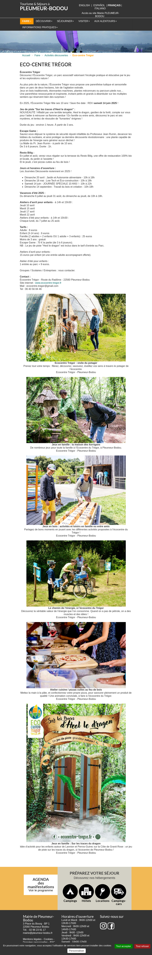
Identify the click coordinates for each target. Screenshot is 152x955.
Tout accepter (123, 946)
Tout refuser (142, 946)
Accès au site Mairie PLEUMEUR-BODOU (100, 15)
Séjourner (65, 21)
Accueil (26, 55)
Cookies (48, 939)
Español (99, 5)
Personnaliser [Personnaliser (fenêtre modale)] (76, 950)
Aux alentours (105, 21)
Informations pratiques (40, 27)
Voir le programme (41, 890)
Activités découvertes (56, 55)
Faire (26, 21)
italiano (100, 8)
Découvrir (44, 21)
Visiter (84, 21)
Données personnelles (35, 942)
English (84, 5)
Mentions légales (32, 939)
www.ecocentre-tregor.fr (48, 283)
